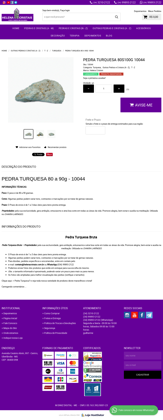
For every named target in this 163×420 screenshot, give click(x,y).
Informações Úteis (55, 308)
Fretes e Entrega (52, 318)
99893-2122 (127, 2)
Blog (109, 35)
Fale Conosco (10, 323)
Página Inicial (10, 318)
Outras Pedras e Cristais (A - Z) (112, 28)
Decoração (58, 35)
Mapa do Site (10, 328)
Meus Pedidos (154, 11)
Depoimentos (140, 11)
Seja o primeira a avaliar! (94, 78)
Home (15, 28)
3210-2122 (101, 2)
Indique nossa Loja (13, 337)
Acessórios (143, 28)
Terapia (75, 35)
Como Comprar (52, 313)
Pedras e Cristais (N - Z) (73, 28)
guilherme (88, 332)
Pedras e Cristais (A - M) (39, 28)
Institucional (11, 308)
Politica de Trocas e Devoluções (60, 323)
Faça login (65, 10)
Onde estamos (10, 332)
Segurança (49, 328)
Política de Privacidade (55, 332)
